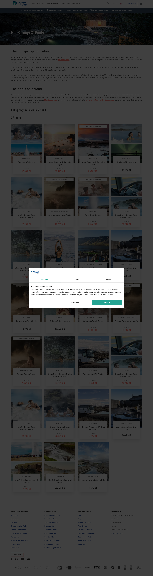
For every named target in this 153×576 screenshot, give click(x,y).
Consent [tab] (44, 279)
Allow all (107, 303)
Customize (76, 303)
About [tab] (108, 279)
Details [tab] (76, 279)
